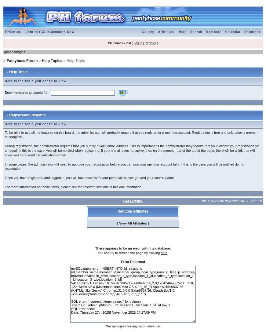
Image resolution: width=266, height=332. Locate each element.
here (164, 253)
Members (213, 32)
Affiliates (166, 32)
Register (150, 43)
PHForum (13, 32)
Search (196, 32)
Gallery (148, 32)
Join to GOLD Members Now (50, 32)
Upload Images (14, 52)
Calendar (233, 32)
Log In (138, 43)
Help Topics (52, 61)
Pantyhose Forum (22, 61)
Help (183, 32)
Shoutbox (252, 32)
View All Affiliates (133, 223)
